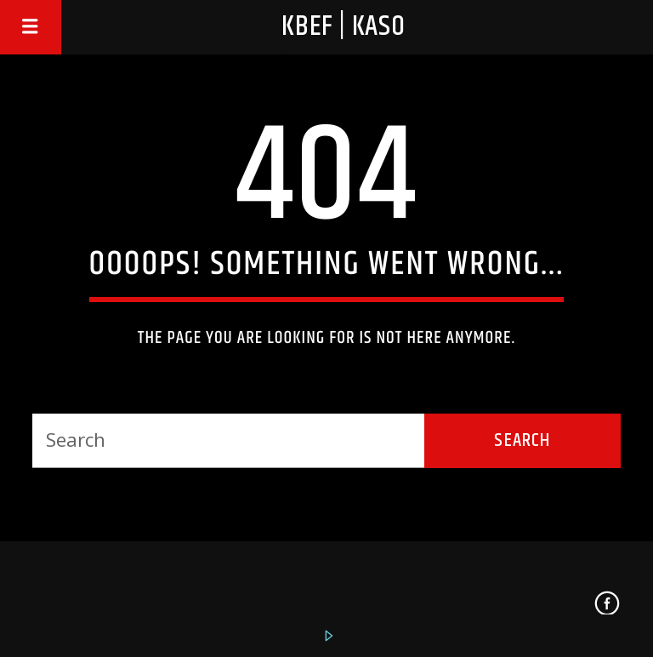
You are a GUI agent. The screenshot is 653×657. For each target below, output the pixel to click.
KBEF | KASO (343, 27)
